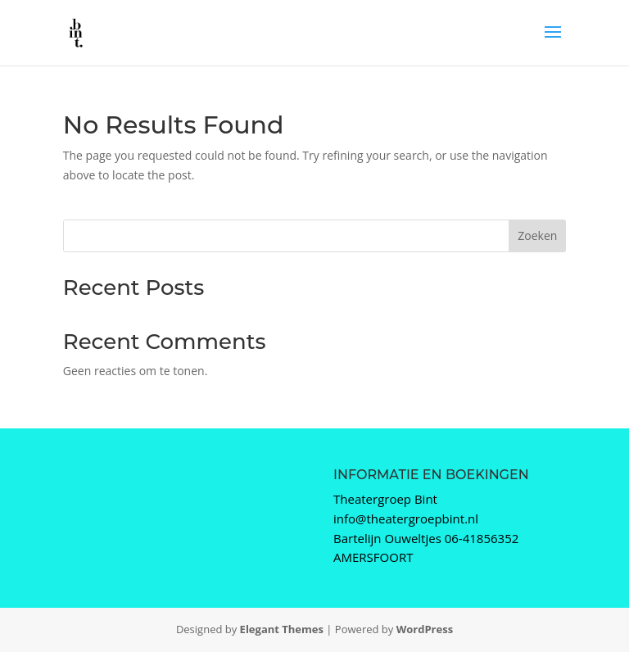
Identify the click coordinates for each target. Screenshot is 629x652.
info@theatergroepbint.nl (405, 518)
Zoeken (537, 235)
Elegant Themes (282, 629)
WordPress (424, 629)
